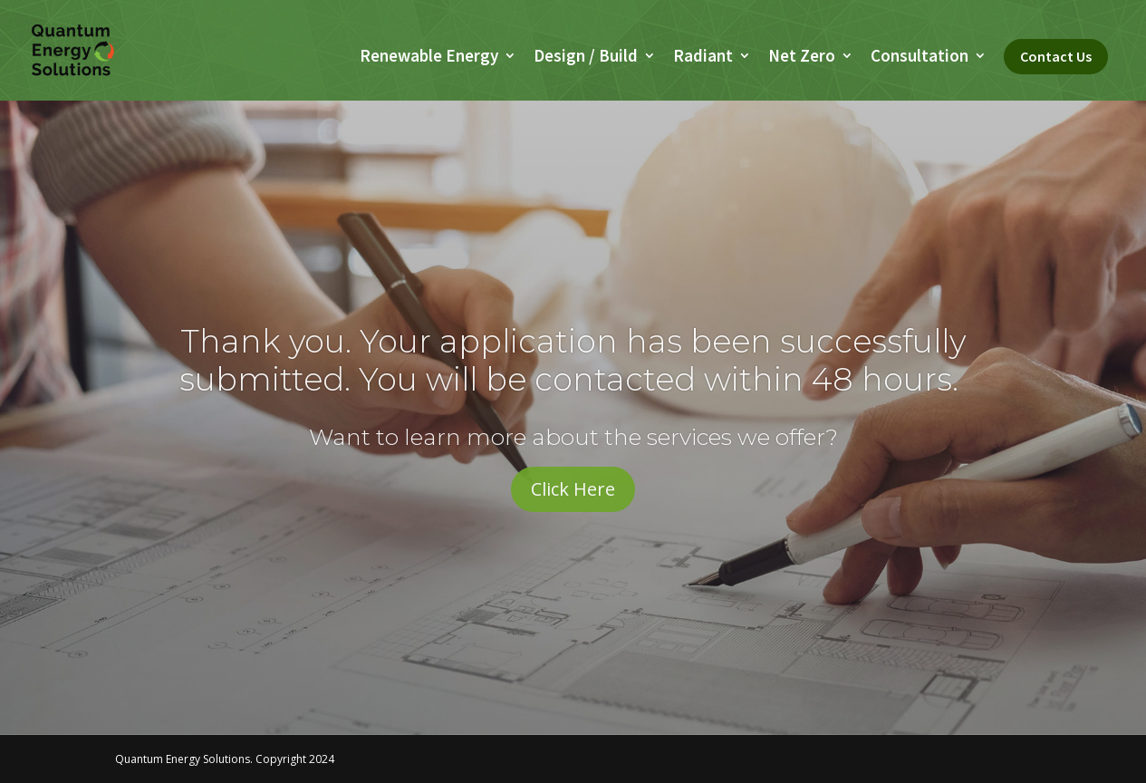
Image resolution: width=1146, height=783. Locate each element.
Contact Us (1056, 56)
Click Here (573, 489)
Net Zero (801, 57)
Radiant (703, 57)
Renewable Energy (429, 57)
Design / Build (586, 57)
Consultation (919, 57)
